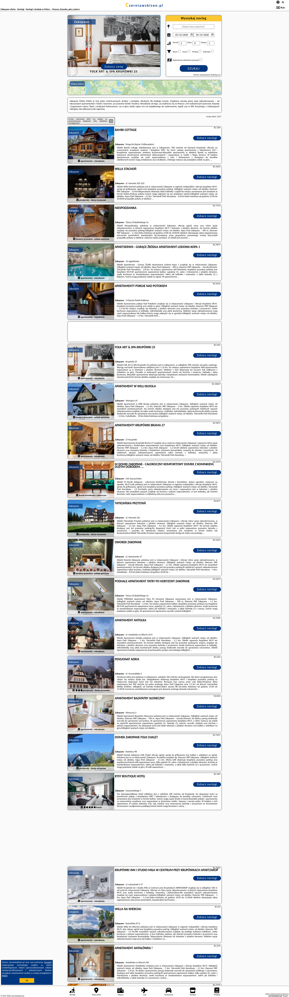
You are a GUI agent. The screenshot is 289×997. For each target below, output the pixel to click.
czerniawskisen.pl (144, 5)
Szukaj (194, 68)
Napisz (285, 996)
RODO (5, 975)
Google (48, 962)
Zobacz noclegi (207, 138)
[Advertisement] (145, 839)
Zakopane (74, 132)
